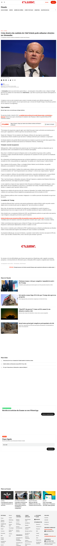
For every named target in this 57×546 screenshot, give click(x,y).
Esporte (10, 505)
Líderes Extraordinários (28, 524)
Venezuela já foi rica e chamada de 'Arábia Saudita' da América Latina (18, 343)
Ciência (10, 516)
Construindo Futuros (27, 511)
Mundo (4, 7)
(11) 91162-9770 (50, 514)
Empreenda (38, 522)
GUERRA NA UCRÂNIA (18, 10)
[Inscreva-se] (51, 431)
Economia (3, 516)
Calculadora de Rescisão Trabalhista (19, 522)
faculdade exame (38, 499)
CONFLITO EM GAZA (29, 10)
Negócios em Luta (28, 527)
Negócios (3, 530)
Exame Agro (10, 508)
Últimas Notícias (2, 504)
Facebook (46, 507)
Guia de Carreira (18, 513)
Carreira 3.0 (38, 509)
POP (10, 518)
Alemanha (16, 246)
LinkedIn (46, 502)
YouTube (46, 500)
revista (38, 502)
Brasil (2, 511)
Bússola (26, 508)
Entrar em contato (48, 512)
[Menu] (2, 2)
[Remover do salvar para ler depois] (15, 80)
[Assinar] (47, 2)
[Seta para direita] (54, 9)
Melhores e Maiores (27, 539)
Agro (37, 520)
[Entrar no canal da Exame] (48, 397)
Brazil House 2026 (27, 503)
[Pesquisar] (4, 2)
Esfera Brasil (22, 483)
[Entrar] (53, 2)
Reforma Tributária (27, 520)
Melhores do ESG (27, 542)
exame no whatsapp (7, 391)
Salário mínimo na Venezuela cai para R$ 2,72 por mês (14, 346)
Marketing (11, 502)
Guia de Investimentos (19, 510)
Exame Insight (2, 521)
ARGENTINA (37, 10)
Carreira (2, 513)
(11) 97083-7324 (50, 523)
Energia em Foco (28, 513)
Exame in (38, 507)
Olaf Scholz (23, 246)
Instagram (46, 505)
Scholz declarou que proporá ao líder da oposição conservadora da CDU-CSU (22, 218)
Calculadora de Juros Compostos (19, 527)
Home (2, 30)
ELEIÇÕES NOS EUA (45, 10)
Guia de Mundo (4, 10)
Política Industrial (27, 531)
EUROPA (11, 10)
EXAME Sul (27, 505)
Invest (2, 527)
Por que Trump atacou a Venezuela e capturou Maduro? (15, 350)
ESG (2, 518)
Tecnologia (11, 510)
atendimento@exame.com (50, 518)
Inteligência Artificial (3, 525)
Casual (10, 500)
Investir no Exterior (27, 517)
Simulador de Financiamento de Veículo (19, 532)
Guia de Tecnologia (18, 506)
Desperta (4, 419)
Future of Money (11, 513)
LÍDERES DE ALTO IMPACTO (3, 508)
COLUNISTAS (3, 532)
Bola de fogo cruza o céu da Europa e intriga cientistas (13, 110)
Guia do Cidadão (18, 503)
